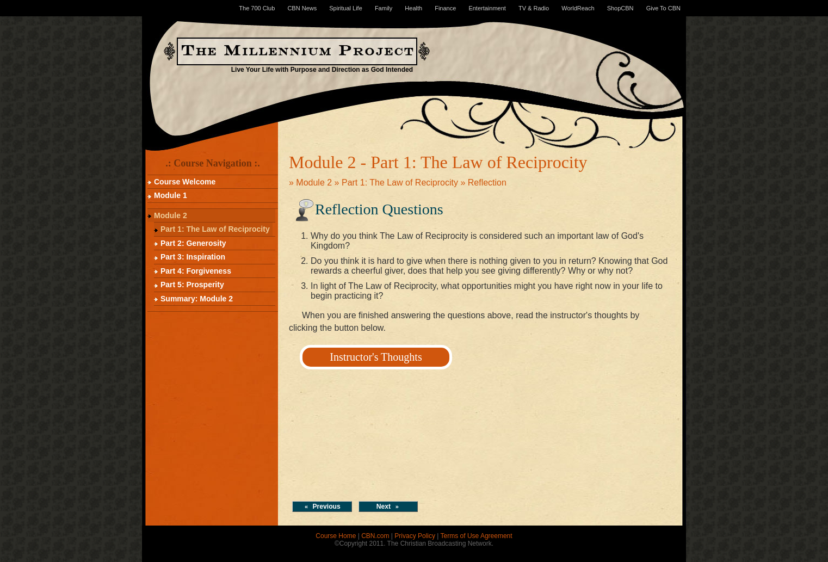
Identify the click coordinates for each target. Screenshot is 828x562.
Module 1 (170, 195)
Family (383, 8)
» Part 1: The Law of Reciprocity (398, 182)
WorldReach (577, 8)
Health (413, 8)
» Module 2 (312, 182)
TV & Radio (533, 8)
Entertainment (486, 8)
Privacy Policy (414, 536)
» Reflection (483, 182)
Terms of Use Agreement (476, 536)
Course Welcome (184, 181)
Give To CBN (663, 8)
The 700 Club (257, 8)
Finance (445, 8)
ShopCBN (620, 8)
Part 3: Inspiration (192, 256)
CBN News (302, 8)
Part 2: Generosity (193, 243)
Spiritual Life (345, 8)
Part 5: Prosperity (192, 284)
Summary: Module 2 (196, 298)
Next (387, 506)
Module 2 (170, 215)
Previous (323, 506)
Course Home (336, 536)
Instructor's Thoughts (376, 357)
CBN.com (375, 536)
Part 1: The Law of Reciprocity (215, 229)
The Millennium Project (297, 51)
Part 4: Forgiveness (195, 271)
